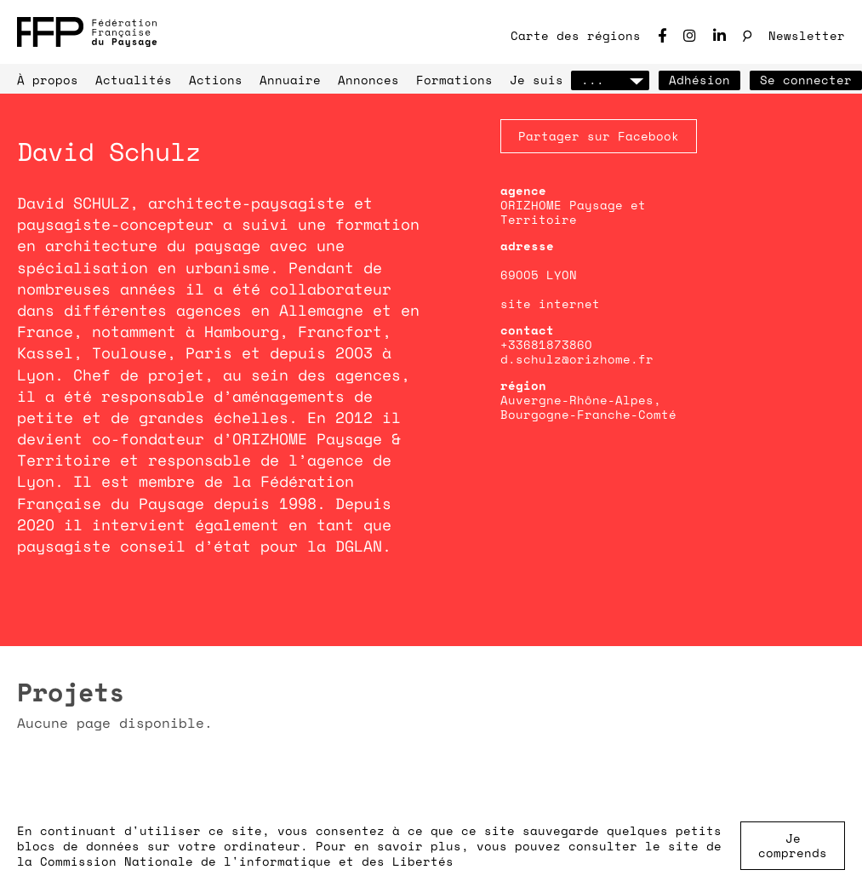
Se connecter (806, 80)
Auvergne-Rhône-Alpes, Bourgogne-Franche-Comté (588, 407)
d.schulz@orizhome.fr (577, 359)
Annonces (368, 80)
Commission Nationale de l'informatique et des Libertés (247, 861)
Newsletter (806, 35)
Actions (216, 80)
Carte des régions (576, 35)
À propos (47, 80)
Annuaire (290, 80)
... (610, 80)
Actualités (133, 80)
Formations (454, 80)
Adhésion (699, 80)
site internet (550, 303)
